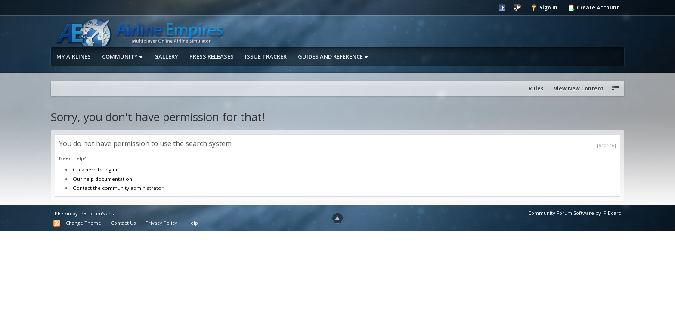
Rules (536, 88)
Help (192, 223)
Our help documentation (102, 179)
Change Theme (83, 223)
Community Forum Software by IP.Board (575, 213)
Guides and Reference (333, 56)
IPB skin (62, 213)
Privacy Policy (161, 223)
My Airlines (73, 56)
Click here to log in (95, 169)
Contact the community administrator (118, 188)
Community (122, 56)
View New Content (579, 88)
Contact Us (123, 223)
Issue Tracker (266, 56)
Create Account (593, 7)
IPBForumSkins (96, 213)
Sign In (543, 7)
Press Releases (211, 56)
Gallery (166, 56)
